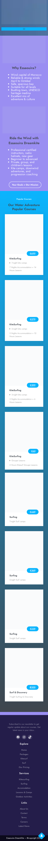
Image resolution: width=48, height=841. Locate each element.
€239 (32, 628)
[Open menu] (24, 29)
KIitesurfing (24, 779)
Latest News (24, 826)
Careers (24, 821)
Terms (24, 817)
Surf (24, 762)
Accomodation (24, 788)
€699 (32, 253)
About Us (24, 808)
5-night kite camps (19, 328)
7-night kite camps (19, 262)
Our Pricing (24, 767)
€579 (32, 319)
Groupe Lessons (18, 460)
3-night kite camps (19, 394)
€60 (33, 451)
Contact (24, 813)
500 (33, 687)
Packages (24, 754)
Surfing (24, 783)
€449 (32, 512)
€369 (32, 570)
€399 (32, 385)
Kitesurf (24, 758)
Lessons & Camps (24, 792)
